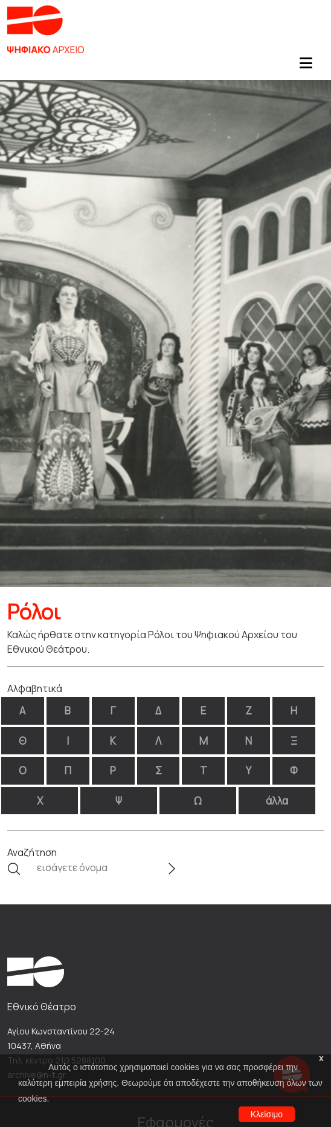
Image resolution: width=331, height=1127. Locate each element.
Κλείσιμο (267, 1114)
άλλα (277, 801)
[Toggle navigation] (306, 66)
